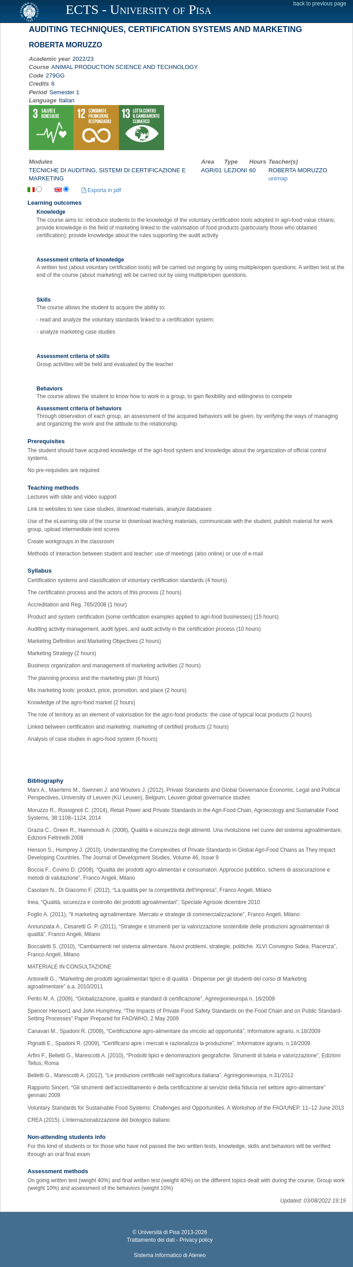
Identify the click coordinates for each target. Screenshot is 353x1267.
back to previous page (319, 3)
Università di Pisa (159, 1232)
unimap (278, 178)
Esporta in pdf (101, 190)
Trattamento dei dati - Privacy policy (169, 1240)
